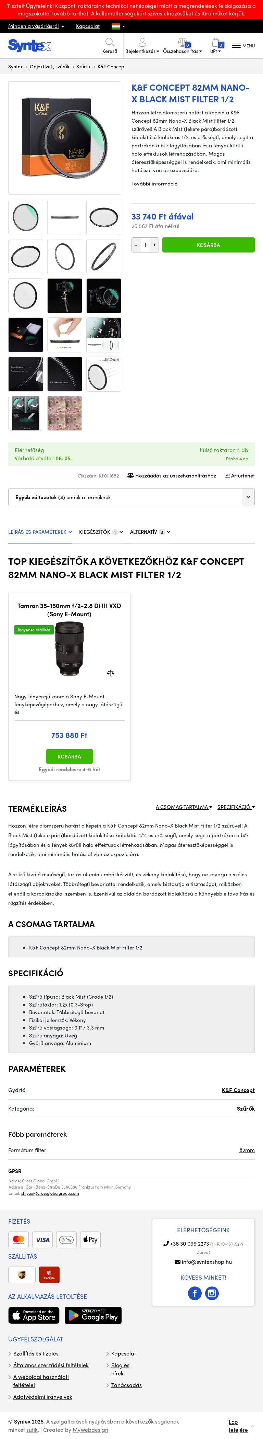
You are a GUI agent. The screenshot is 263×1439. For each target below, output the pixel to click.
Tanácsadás (126, 1385)
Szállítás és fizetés (36, 1353)
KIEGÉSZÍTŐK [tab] (101, 532)
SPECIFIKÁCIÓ (236, 807)
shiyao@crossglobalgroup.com (50, 1193)
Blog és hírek (120, 1369)
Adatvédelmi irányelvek (42, 1397)
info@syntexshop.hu (207, 1262)
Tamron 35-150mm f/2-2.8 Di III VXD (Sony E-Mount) (69, 610)
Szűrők (83, 66)
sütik (32, 1430)
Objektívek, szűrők (50, 66)
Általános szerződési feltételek (51, 1365)
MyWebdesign (90, 1430)
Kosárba (208, 245)
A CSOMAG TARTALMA (184, 807)
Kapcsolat (88, 26)
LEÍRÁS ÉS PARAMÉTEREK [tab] (40, 532)
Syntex (15, 66)
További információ (155, 183)
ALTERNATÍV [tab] (150, 532)
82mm (247, 1150)
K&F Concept (112, 66)
